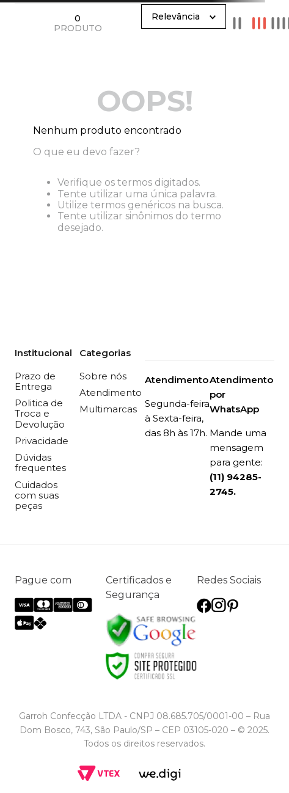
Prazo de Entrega (35, 381)
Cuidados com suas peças (37, 495)
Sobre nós (102, 376)
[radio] (237, 23)
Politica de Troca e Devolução (40, 413)
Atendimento (110, 392)
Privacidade (41, 441)
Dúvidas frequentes (40, 462)
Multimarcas (108, 409)
